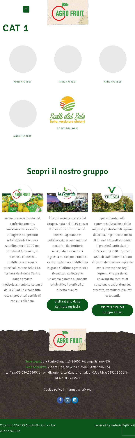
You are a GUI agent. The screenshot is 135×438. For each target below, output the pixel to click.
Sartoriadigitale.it (123, 425)
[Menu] (26, 9)
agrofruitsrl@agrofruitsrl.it (71, 372)
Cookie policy (53, 389)
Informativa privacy (78, 389)
